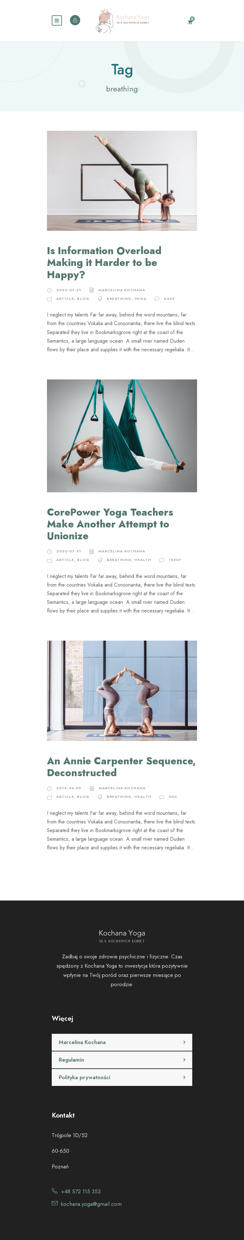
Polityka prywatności (84, 1077)
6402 (169, 298)
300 (173, 796)
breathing (119, 298)
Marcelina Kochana (121, 289)
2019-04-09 (68, 788)
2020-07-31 (68, 289)
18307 (175, 559)
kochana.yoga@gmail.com (91, 1204)
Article (65, 298)
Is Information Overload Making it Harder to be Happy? (104, 263)
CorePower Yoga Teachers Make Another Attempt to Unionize (110, 524)
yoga (140, 298)
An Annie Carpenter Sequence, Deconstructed (121, 767)
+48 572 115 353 (81, 1191)
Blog (83, 298)
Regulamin (71, 1060)
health (142, 559)
